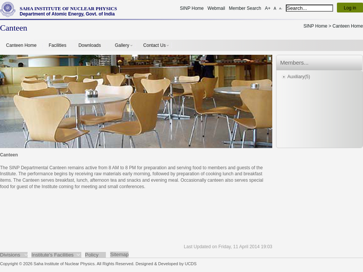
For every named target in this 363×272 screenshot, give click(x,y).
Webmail (216, 8)
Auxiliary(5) (298, 76)
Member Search (245, 8)
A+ (268, 8)
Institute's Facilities (52, 255)
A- (280, 8)
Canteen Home (21, 45)
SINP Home (192, 8)
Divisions (10, 255)
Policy (92, 255)
